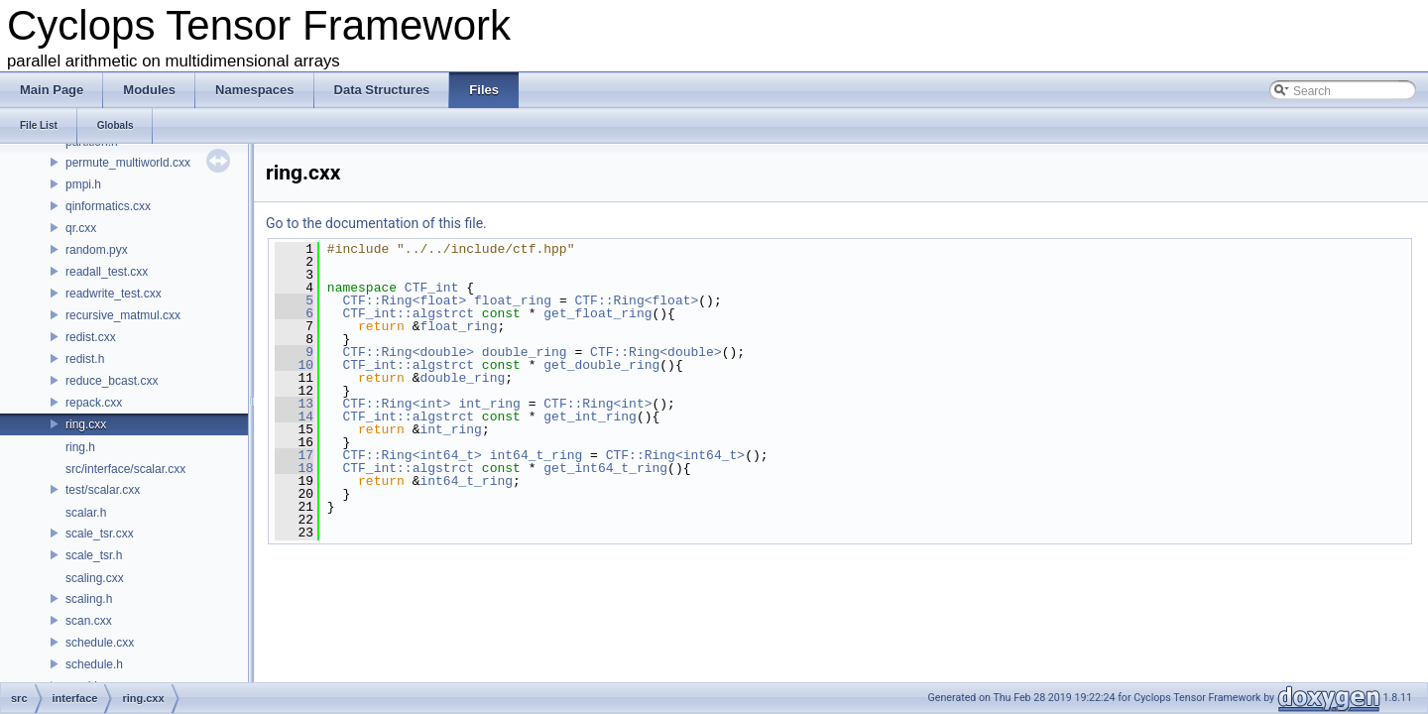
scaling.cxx (94, 578)
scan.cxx (88, 621)
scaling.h (88, 599)
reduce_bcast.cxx (111, 381)
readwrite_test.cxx (113, 293)
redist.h (84, 359)
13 (294, 404)
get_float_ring (597, 313)
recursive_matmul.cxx (122, 315)
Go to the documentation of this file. (376, 223)
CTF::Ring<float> (404, 300)
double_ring (524, 352)
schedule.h (94, 664)
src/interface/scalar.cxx (125, 469)
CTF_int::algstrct (408, 313)
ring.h (80, 447)
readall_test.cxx (106, 272)
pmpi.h (83, 184)
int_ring (489, 404)
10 (294, 365)
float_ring (512, 300)
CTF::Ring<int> (396, 404)
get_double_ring (601, 365)
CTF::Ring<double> (408, 352)
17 (294, 455)
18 (294, 468)
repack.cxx (93, 403)
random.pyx (96, 250)
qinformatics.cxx (108, 206)
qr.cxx (80, 228)
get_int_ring (590, 416)
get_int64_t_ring (605, 468)
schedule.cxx (99, 643)
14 (294, 416)
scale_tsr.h (93, 555)
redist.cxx (90, 337)
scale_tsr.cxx (99, 533)
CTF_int (432, 288)
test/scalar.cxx (102, 490)
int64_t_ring (536, 455)
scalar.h (85, 513)
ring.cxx (85, 424)
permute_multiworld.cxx (127, 163)
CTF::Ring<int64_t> (411, 455)
